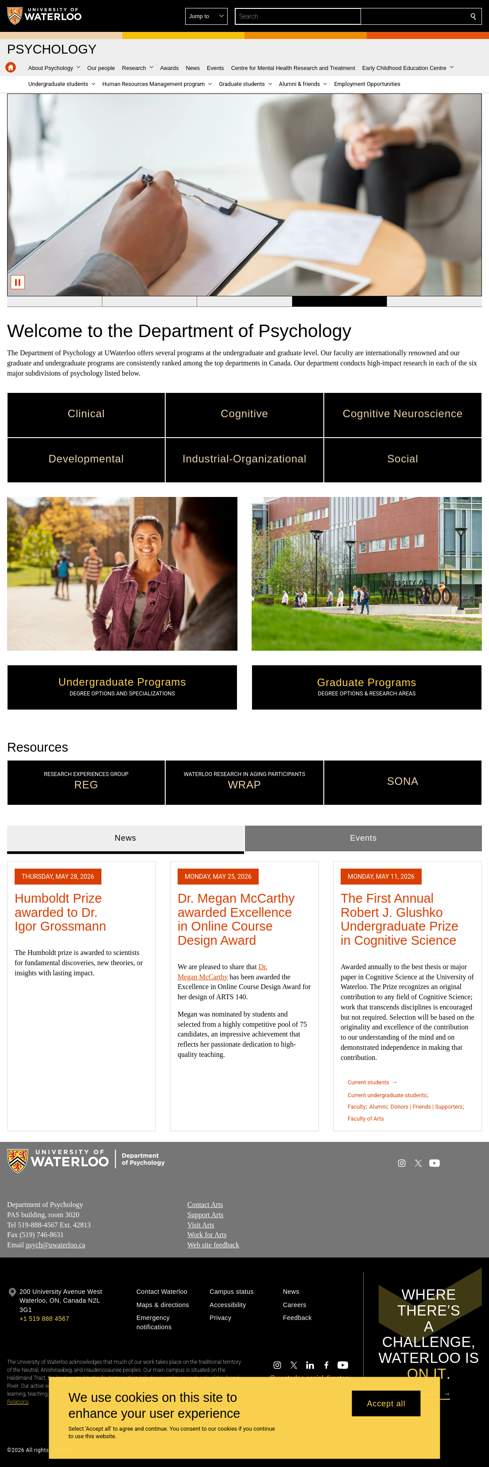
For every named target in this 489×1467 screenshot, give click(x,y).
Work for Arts (206, 1235)
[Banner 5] (434, 301)
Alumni (378, 1107)
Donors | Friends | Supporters (427, 1107)
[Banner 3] (244, 301)
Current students (368, 1082)
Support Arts (205, 1215)
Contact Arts (205, 1204)
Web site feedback (213, 1245)
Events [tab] (363, 838)
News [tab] (125, 838)
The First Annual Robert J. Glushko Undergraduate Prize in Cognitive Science (399, 919)
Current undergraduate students (387, 1095)
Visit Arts (200, 1225)
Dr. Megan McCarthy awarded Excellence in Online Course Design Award (236, 919)
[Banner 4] (339, 301)
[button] (409, 16)
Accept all (386, 1403)
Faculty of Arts (366, 1119)
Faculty (356, 1107)
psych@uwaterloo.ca (55, 1245)
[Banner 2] (149, 301)
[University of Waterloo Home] (44, 16)
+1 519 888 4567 (44, 1318)
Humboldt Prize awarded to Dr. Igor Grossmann (60, 912)
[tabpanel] (244, 992)
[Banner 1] (54, 301)
